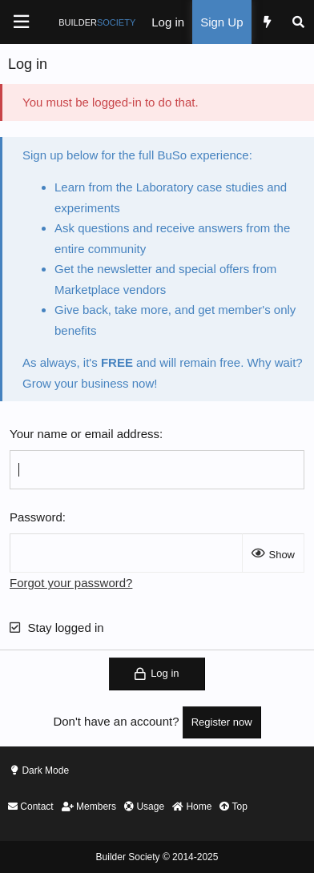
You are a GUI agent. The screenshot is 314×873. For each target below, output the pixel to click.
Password (36, 517)
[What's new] (267, 22)
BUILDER (96, 22)
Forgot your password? (71, 582)
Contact (31, 806)
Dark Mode (45, 770)
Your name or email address (84, 434)
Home (191, 806)
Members (89, 806)
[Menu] (20, 22)
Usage (144, 806)
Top (233, 806)
